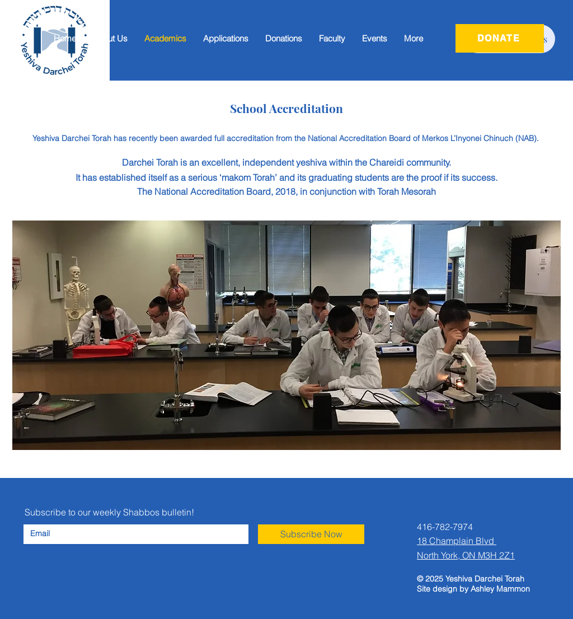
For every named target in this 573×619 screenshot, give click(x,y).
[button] (226, 39)
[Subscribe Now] (311, 534)
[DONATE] (499, 38)
